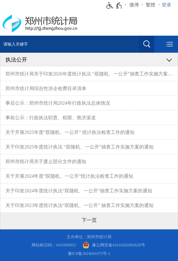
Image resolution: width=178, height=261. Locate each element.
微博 (134, 4)
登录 (166, 4)
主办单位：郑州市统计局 (89, 236)
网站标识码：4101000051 (54, 245)
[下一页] (89, 220)
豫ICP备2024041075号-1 (89, 253)
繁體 (150, 4)
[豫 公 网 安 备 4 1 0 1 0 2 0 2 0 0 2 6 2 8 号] (113, 245)
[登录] (168, 5)
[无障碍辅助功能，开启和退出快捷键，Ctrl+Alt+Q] (114, 5)
